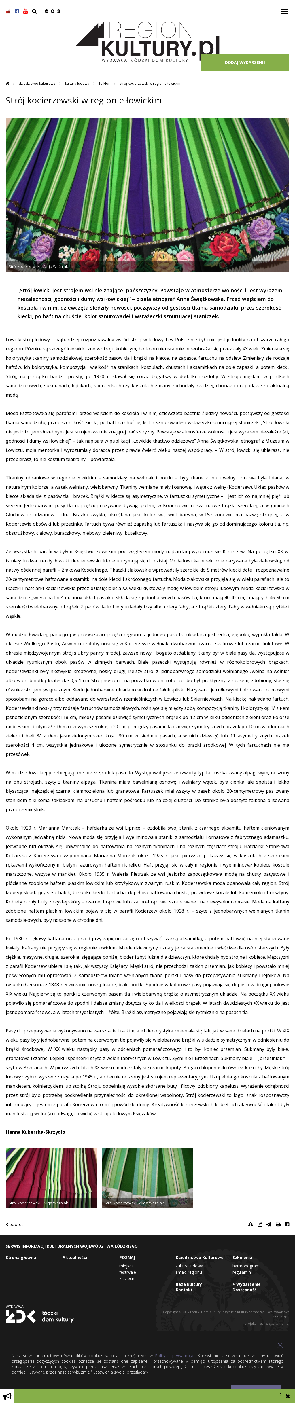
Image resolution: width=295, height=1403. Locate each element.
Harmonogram (246, 1266)
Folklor (105, 83)
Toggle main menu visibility (285, 9)
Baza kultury (189, 1284)
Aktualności (75, 1257)
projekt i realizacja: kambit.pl (267, 1323)
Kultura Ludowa (77, 83)
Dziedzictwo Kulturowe (37, 83)
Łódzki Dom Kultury (40, 1316)
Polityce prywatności (174, 1355)
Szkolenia (242, 1257)
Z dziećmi (128, 1278)
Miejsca (126, 1266)
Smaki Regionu (189, 1272)
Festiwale (127, 1272)
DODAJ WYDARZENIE (245, 62)
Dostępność (244, 1289)
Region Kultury (148, 42)
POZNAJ (127, 1257)
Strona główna (21, 1257)
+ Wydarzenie (246, 1284)
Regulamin (241, 1272)
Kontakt (184, 1289)
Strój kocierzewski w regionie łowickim (150, 83)
